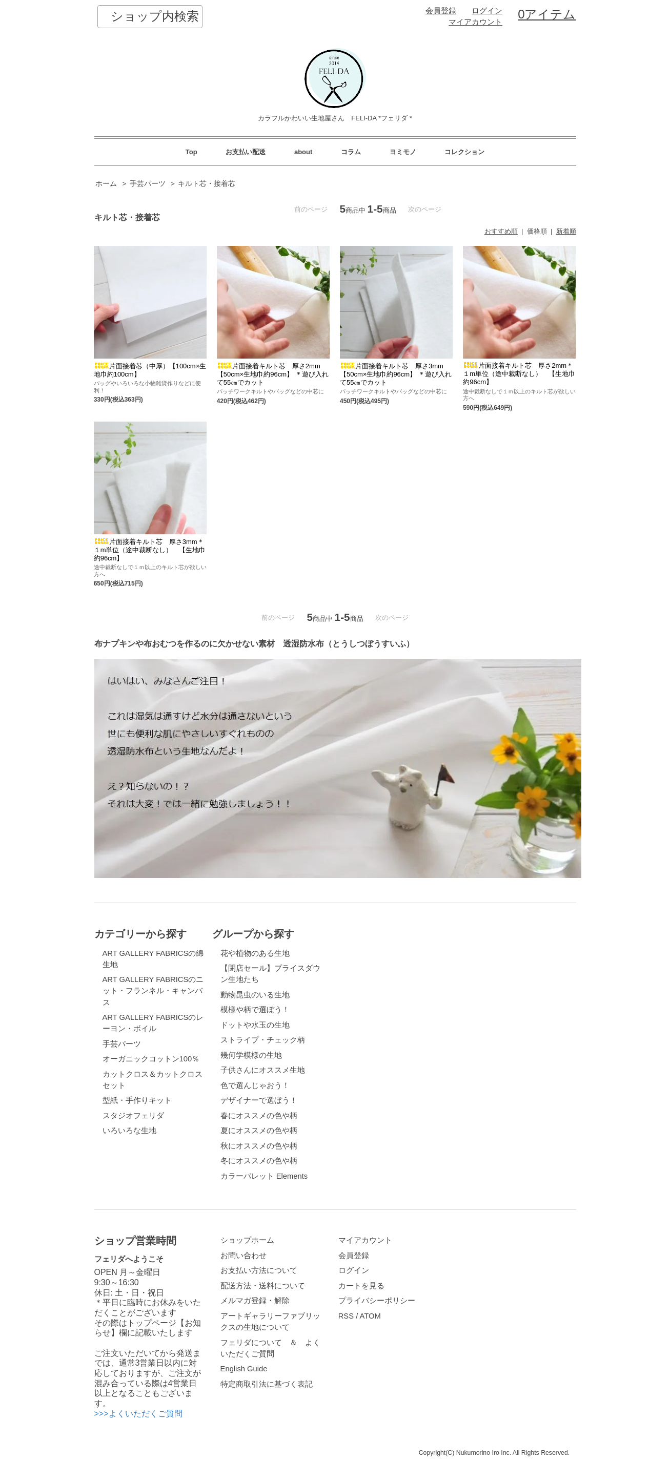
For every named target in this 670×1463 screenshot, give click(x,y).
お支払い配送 (246, 152)
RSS (346, 1316)
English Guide (244, 1369)
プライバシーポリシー (376, 1301)
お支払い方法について (258, 1270)
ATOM (370, 1316)
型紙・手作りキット (137, 1100)
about (303, 152)
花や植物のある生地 (255, 953)
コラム (351, 152)
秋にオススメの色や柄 (258, 1146)
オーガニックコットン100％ (151, 1059)
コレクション (464, 152)
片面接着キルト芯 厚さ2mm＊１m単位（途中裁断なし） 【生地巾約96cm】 (519, 374)
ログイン (487, 11)
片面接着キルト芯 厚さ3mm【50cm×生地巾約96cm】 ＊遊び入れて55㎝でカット (396, 374)
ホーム (106, 183)
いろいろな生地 (129, 1130)
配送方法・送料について (262, 1286)
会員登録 (440, 11)
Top (191, 152)
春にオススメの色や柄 (258, 1116)
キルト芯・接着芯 (206, 183)
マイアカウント (475, 22)
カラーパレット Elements (264, 1176)
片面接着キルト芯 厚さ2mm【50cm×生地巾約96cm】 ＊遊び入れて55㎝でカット (273, 374)
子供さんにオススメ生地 (262, 1070)
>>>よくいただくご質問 (138, 1413)
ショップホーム (247, 1240)
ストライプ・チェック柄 (262, 1040)
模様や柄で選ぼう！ (255, 1010)
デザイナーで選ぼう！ (258, 1100)
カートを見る (361, 1286)
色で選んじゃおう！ (255, 1085)
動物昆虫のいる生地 (255, 995)
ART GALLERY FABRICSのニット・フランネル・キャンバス (153, 990)
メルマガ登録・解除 (255, 1301)
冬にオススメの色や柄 (258, 1161)
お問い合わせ (243, 1255)
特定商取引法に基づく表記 (266, 1384)
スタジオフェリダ (133, 1116)
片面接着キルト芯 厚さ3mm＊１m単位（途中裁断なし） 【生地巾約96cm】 (150, 550)
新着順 (566, 231)
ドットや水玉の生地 (255, 1025)
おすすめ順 (501, 231)
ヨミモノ (403, 152)
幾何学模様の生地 (251, 1055)
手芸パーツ (148, 183)
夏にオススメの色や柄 (258, 1130)
